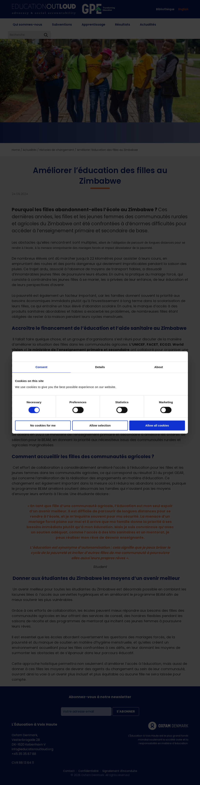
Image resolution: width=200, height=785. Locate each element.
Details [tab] (100, 367)
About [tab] (158, 367)
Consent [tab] (41, 367)
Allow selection (100, 425)
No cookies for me (42, 425)
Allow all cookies (157, 425)
